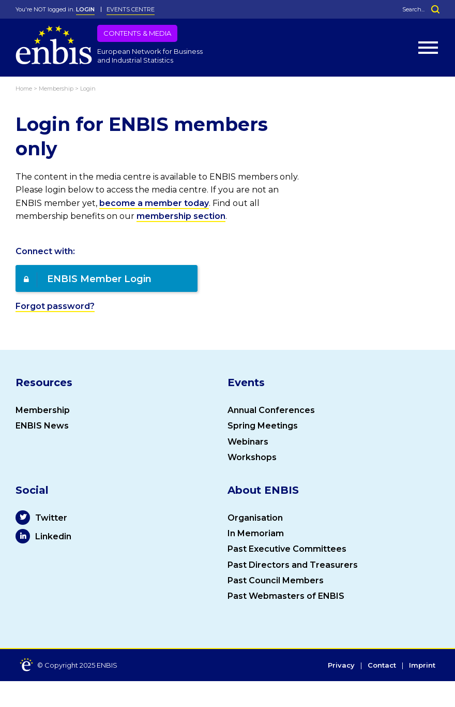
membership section (180, 216)
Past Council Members (276, 580)
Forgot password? (55, 306)
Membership (43, 410)
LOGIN (85, 9)
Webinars (248, 442)
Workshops (252, 457)
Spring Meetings (263, 426)
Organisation (255, 518)
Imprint (422, 665)
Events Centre (131, 9)
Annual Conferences (271, 410)
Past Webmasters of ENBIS (286, 596)
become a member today (154, 203)
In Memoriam (256, 533)
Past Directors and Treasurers (293, 565)
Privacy (341, 665)
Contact (382, 665)
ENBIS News (42, 426)
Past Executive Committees (287, 549)
